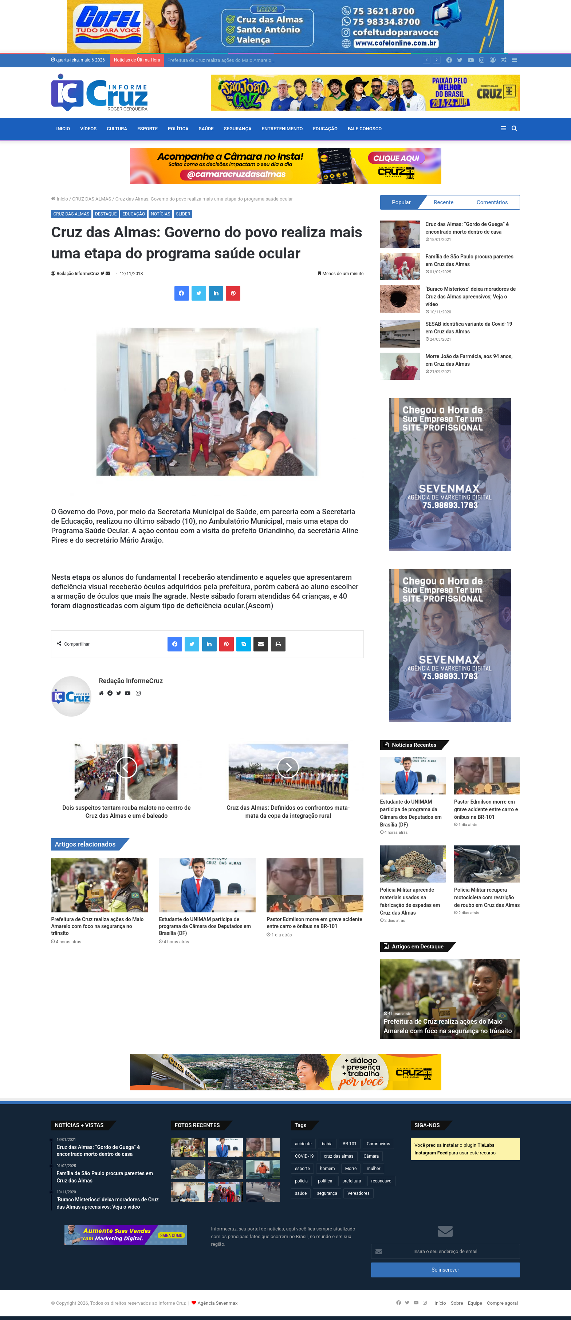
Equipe (475, 1303)
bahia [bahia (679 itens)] (327, 1143)
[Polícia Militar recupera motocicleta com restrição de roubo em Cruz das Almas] (487, 864)
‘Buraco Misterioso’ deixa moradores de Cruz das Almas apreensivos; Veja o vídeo (471, 296)
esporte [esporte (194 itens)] (302, 1168)
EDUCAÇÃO (325, 128)
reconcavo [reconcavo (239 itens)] (381, 1181)
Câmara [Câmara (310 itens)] (371, 1156)
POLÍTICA (178, 128)
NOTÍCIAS (160, 214)
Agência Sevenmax (218, 1303)
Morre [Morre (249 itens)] (351, 1168)
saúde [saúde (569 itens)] (301, 1193)
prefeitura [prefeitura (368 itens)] (351, 1181)
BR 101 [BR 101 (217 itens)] (350, 1143)
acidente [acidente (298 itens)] (303, 1143)
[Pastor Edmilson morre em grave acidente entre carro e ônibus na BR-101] (315, 885)
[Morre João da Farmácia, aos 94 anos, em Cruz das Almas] (400, 366)
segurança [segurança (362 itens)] (327, 1193)
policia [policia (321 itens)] (301, 1181)
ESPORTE (147, 128)
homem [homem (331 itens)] (327, 1168)
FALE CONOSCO (365, 128)
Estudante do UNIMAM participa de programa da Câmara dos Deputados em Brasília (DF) (205, 926)
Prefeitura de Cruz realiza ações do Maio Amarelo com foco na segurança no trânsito (97, 926)
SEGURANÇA (238, 128)
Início (59, 199)
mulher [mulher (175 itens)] (373, 1168)
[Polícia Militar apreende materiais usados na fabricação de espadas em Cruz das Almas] (413, 864)
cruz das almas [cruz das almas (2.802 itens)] (339, 1156)
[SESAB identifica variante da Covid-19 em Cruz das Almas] (400, 334)
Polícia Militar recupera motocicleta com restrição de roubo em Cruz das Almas (487, 897)
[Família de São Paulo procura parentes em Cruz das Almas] (400, 266)
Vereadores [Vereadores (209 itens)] (358, 1193)
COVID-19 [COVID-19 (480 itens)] (304, 1156)
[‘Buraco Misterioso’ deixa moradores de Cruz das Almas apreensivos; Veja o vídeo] (400, 299)
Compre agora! (502, 1303)
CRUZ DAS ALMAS (91, 199)
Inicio (63, 128)
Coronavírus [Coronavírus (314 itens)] (378, 1143)
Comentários (492, 202)
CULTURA (117, 128)
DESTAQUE (106, 214)
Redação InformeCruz (77, 273)
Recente (443, 202)
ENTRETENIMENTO (282, 128)
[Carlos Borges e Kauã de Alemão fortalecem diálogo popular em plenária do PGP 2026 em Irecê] (225, 1191)
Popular (401, 202)
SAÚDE (206, 128)
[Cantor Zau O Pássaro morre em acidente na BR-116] (263, 1169)
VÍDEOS (88, 128)
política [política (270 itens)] (325, 1181)
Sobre (457, 1303)
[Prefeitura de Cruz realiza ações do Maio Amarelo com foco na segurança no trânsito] (99, 885)
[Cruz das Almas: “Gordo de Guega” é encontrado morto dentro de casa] (400, 234)
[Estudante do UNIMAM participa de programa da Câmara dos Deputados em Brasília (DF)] (207, 885)
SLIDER (183, 214)
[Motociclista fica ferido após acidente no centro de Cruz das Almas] (263, 1191)
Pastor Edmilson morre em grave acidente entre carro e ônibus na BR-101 (486, 809)
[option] (450, 999)
